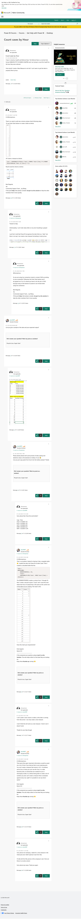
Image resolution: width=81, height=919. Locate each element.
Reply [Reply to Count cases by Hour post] (46, 89)
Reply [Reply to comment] (46, 203)
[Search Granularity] (33, 23)
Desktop (50, 33)
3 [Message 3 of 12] (14, 430)
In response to (15, 218)
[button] (35, 43)
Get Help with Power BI (35, 33)
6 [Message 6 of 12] (21, 692)
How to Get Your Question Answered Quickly (62, 91)
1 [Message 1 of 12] (10, 83)
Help (68, 20)
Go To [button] (73, 20)
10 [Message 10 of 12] (10, 198)
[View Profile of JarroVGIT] (12, 320)
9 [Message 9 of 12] (21, 871)
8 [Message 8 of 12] (21, 827)
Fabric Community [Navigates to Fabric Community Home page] (18, 13)
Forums (21, 33)
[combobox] (59, 23)
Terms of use (4, 908)
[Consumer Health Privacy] (21, 913)
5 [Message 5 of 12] (21, 533)
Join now (4, 8)
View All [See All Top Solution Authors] (58, 126)
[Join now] (60, 74)
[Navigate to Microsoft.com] (5, 13)
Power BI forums (10, 33)
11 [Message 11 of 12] (14, 247)
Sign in (62, 20)
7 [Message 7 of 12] (21, 736)
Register (56, 20)
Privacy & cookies (5, 905)
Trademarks (3, 910)
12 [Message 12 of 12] (18, 303)
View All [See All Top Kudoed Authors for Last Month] (58, 160)
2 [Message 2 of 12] (10, 355)
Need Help (13, 79)
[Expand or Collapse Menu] (2, 16)
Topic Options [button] (44, 43)
